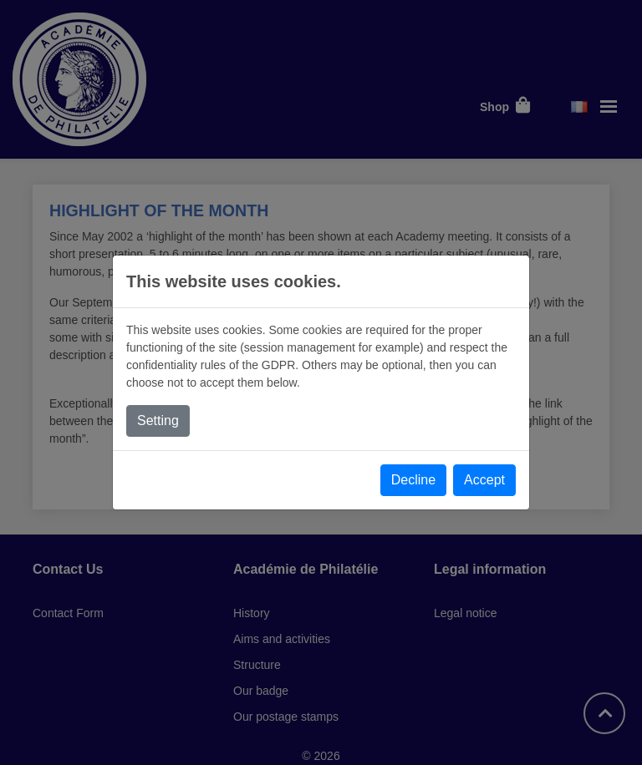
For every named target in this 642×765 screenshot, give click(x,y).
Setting (158, 420)
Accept (484, 480)
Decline (413, 480)
